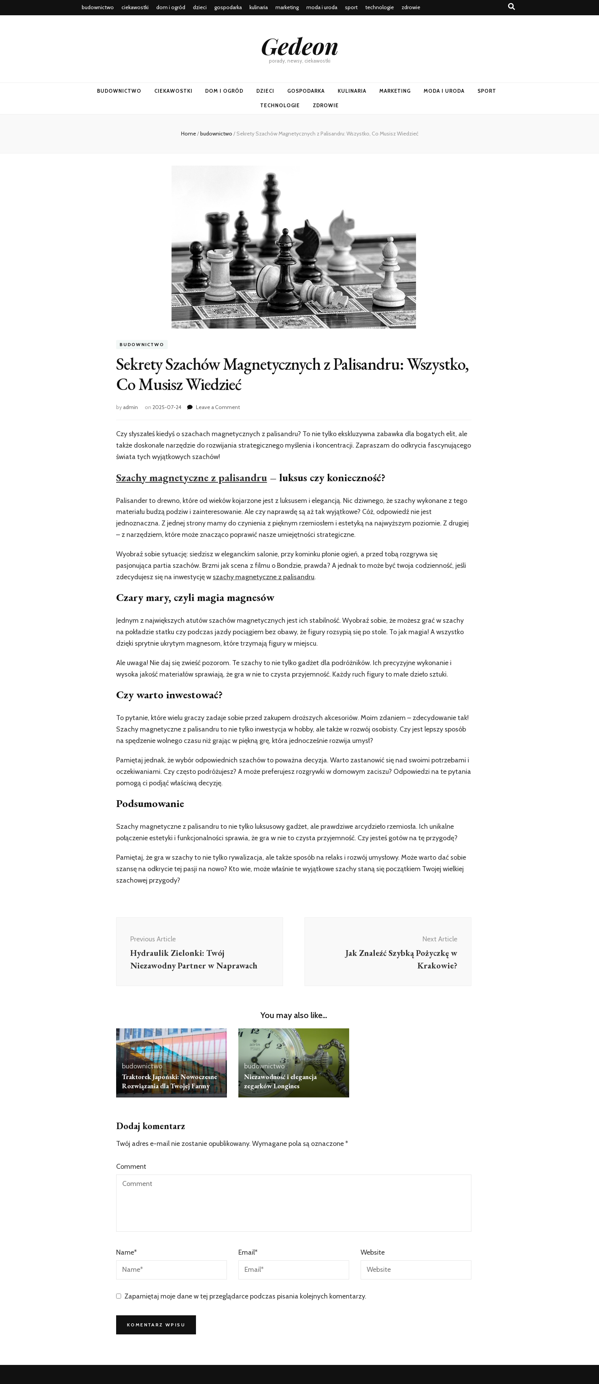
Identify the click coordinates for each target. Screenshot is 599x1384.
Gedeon (299, 45)
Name (126, 1252)
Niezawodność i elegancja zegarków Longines (281, 1081)
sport (351, 7)
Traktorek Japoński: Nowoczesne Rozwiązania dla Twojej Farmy (170, 1081)
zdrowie (410, 7)
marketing (287, 7)
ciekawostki (135, 7)
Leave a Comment (218, 407)
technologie (379, 7)
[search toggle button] (511, 6)
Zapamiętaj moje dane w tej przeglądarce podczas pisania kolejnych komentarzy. (245, 1296)
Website (373, 1252)
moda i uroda (321, 7)
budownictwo (98, 7)
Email (247, 1252)
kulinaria (258, 7)
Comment (131, 1166)
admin (130, 407)
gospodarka (228, 7)
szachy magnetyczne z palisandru (263, 577)
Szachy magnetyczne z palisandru (191, 477)
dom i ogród (170, 7)
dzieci (200, 7)
